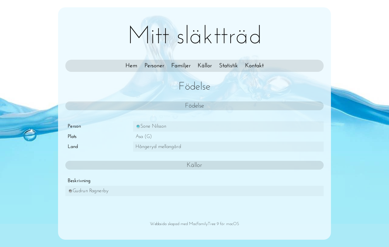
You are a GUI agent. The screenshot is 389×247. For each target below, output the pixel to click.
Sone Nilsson (151, 126)
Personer (154, 66)
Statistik (228, 66)
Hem (131, 66)
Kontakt (254, 66)
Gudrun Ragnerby (88, 190)
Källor (205, 66)
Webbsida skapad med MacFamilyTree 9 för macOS (194, 224)
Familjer (181, 66)
